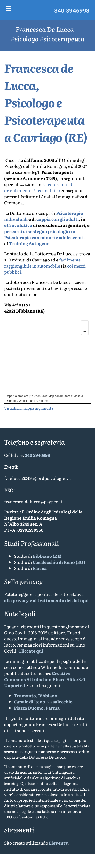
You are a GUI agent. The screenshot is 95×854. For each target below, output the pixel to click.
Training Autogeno (29, 243)
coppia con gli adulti (57, 219)
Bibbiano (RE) (47, 556)
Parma (40, 568)
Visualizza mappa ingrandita (28, 408)
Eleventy (58, 843)
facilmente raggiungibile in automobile (42, 263)
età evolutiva (18, 225)
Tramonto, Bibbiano (35, 695)
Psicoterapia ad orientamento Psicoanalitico (38, 187)
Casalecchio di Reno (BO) (59, 562)
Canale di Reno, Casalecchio (43, 702)
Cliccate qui (30, 651)
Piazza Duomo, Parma (37, 708)
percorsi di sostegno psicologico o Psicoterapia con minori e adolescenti (44, 234)
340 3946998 (71, 10)
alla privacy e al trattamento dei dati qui (46, 600)
